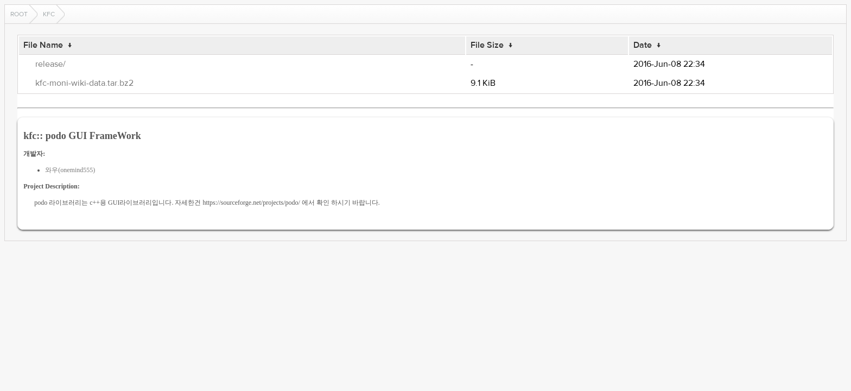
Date (642, 45)
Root (19, 14)
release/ (50, 64)
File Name (43, 45)
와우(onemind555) (70, 170)
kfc (49, 14)
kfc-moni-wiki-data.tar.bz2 (84, 83)
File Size (487, 45)
